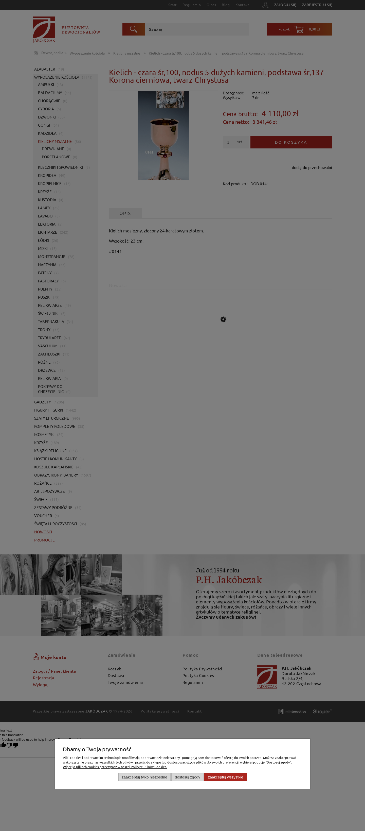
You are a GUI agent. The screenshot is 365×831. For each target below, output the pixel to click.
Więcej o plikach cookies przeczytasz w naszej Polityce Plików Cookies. (115, 767)
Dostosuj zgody (187, 777)
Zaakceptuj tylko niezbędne (144, 777)
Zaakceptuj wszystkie (225, 777)
